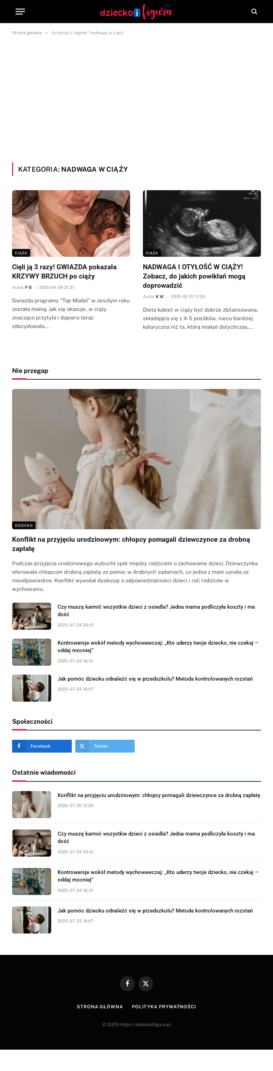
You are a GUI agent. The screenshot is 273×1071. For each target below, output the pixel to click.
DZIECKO (24, 525)
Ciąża (21, 253)
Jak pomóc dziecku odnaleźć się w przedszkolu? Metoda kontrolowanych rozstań (155, 679)
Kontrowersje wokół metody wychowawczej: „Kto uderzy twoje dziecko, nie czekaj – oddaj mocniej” (158, 647)
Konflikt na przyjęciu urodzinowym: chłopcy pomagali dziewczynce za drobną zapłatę (131, 544)
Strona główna (100, 1006)
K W (160, 296)
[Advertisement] (136, 97)
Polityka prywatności (164, 1006)
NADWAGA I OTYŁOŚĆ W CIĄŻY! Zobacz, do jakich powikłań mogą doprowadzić (194, 276)
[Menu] (20, 12)
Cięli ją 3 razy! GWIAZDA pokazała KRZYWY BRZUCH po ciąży (64, 271)
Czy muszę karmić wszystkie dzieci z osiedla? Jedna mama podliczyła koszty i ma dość (156, 611)
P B (28, 287)
